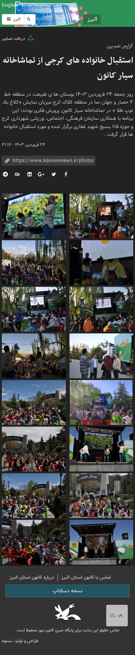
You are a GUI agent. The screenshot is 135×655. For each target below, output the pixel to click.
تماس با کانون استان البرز (86, 577)
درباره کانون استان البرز (31, 577)
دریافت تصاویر (18, 38)
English (10, 5)
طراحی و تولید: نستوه (20, 640)
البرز (13, 19)
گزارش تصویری (120, 46)
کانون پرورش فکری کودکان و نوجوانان (90, 13)
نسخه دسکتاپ (67, 591)
